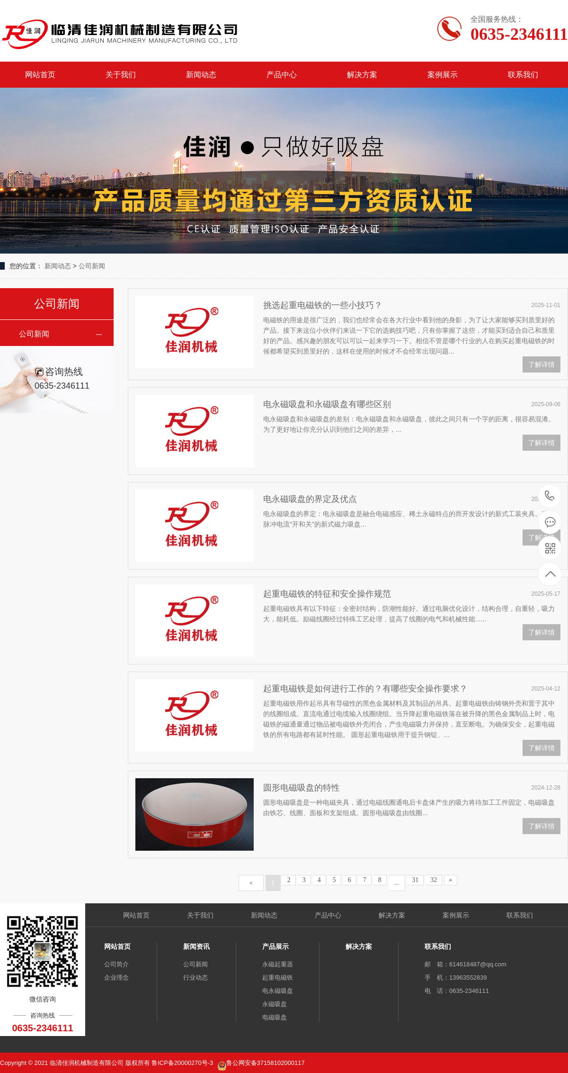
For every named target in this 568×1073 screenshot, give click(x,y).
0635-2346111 (549, 496)
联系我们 (523, 75)
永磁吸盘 (274, 1004)
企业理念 (116, 977)
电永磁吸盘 (277, 990)
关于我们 (121, 75)
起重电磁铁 (277, 977)
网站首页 (40, 75)
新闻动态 (201, 75)
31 (415, 879)
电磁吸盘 (274, 1017)
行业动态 (195, 977)
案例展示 (442, 75)
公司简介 (116, 964)
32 (433, 879)
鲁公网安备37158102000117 (265, 1062)
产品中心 (281, 75)
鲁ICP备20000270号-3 (183, 1062)
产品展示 (275, 946)
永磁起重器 (277, 964)
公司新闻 (92, 266)
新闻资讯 (196, 946)
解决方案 (362, 75)
